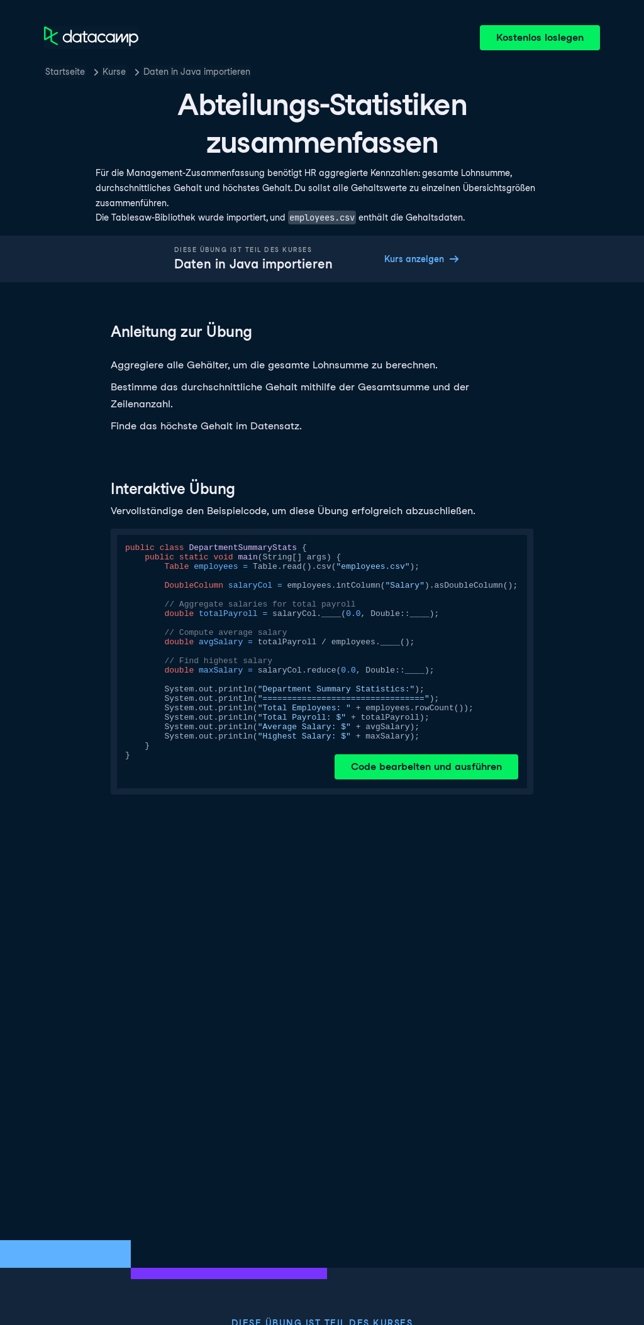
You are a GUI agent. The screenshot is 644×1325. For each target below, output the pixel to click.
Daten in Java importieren (196, 72)
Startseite (65, 72)
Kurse (114, 72)
